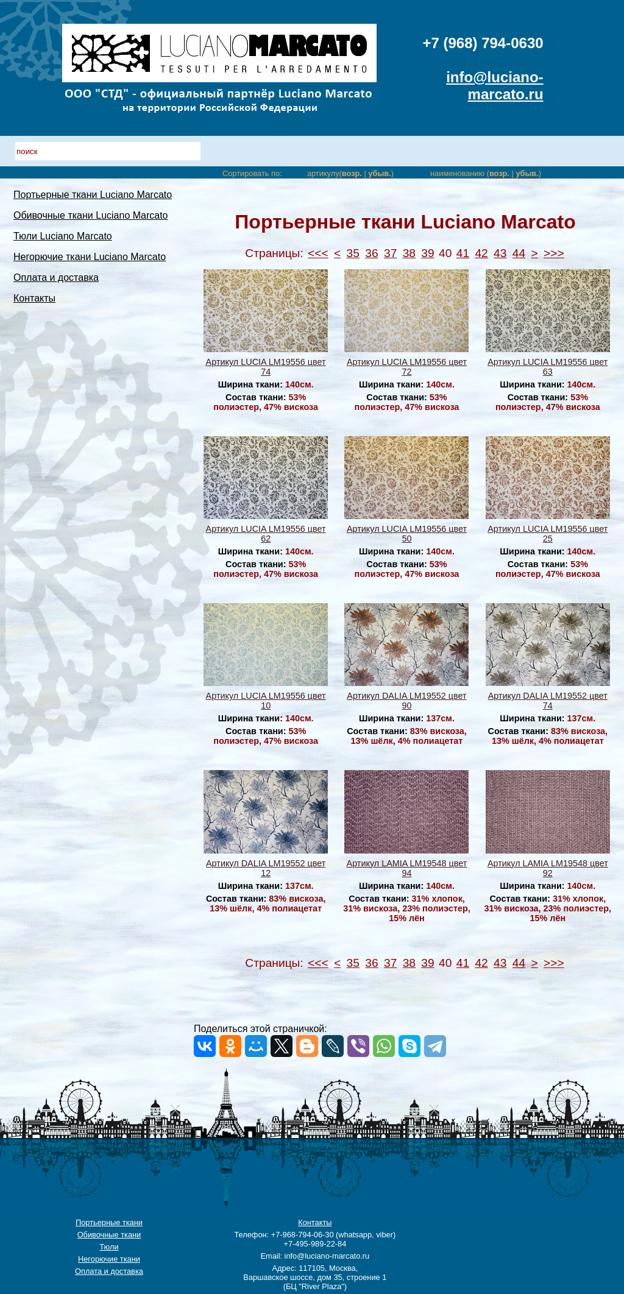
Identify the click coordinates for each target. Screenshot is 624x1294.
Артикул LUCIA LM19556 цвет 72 (407, 367)
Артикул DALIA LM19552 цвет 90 (406, 700)
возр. (352, 173)
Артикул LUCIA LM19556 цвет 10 (266, 700)
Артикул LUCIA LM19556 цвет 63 (548, 367)
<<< (318, 253)
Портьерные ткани (109, 1222)
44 (518, 253)
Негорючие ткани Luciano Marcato (89, 257)
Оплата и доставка (56, 277)
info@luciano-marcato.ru (494, 85)
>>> (554, 253)
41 (462, 253)
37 (390, 253)
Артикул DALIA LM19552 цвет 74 (548, 700)
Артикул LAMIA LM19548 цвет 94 (407, 868)
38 (409, 253)
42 (481, 253)
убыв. (379, 173)
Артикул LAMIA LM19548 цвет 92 (548, 868)
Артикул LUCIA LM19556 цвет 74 (266, 367)
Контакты (34, 298)
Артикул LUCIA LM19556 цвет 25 (548, 533)
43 (500, 253)
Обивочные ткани (109, 1234)
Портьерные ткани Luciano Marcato (92, 194)
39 (427, 253)
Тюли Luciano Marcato (62, 236)
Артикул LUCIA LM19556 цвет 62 (266, 533)
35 (353, 253)
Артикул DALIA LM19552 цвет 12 (265, 868)
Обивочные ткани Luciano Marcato (90, 215)
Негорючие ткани (109, 1259)
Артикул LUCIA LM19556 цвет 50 (407, 533)
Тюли (108, 1246)
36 (371, 253)
